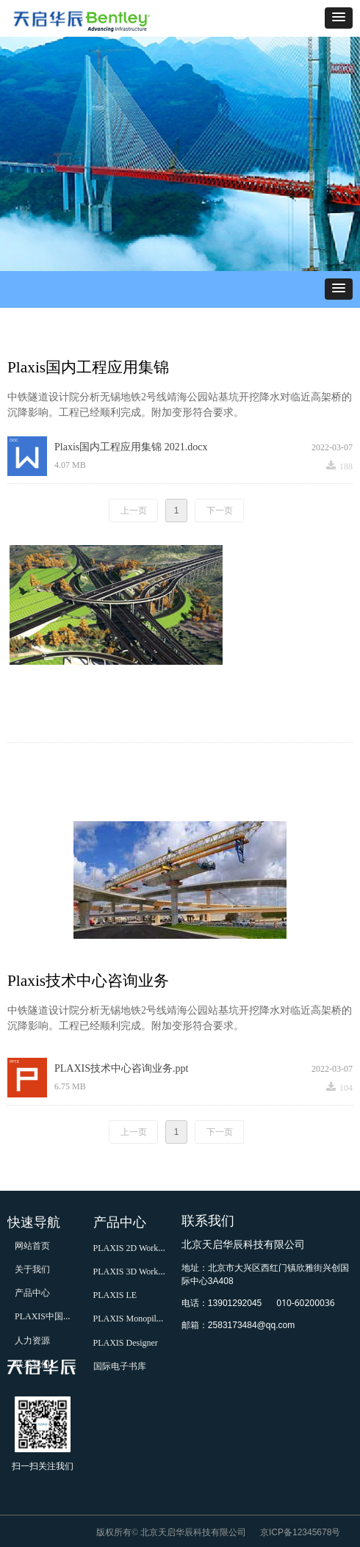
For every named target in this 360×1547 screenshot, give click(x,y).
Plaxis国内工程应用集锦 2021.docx (130, 446)
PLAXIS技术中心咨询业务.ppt (121, 1068)
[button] (339, 18)
